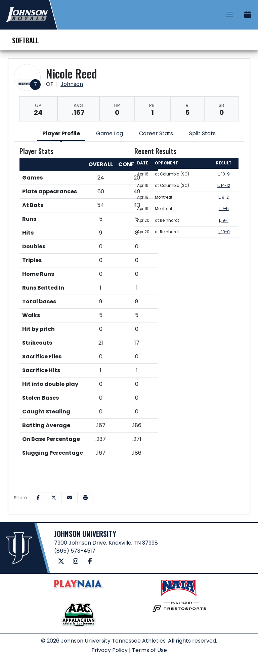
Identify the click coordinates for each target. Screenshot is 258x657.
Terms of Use (149, 650)
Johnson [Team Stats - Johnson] (71, 84)
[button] (85, 498)
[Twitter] (61, 561)
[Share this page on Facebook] (38, 498)
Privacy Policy (109, 650)
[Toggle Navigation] (229, 14)
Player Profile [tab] (61, 133)
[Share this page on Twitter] (54, 498)
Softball (25, 40)
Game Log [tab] (109, 133)
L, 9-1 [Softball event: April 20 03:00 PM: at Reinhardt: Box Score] (223, 220)
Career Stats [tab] (156, 133)
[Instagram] (76, 561)
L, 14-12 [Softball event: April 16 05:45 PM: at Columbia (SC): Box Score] (223, 185)
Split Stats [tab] (202, 133)
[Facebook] (90, 561)
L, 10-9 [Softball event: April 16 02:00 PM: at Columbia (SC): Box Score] (224, 174)
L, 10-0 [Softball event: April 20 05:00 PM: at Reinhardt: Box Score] (224, 232)
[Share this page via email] (69, 498)
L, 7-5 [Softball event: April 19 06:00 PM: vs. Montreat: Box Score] (224, 208)
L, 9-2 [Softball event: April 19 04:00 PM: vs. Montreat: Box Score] (223, 197)
